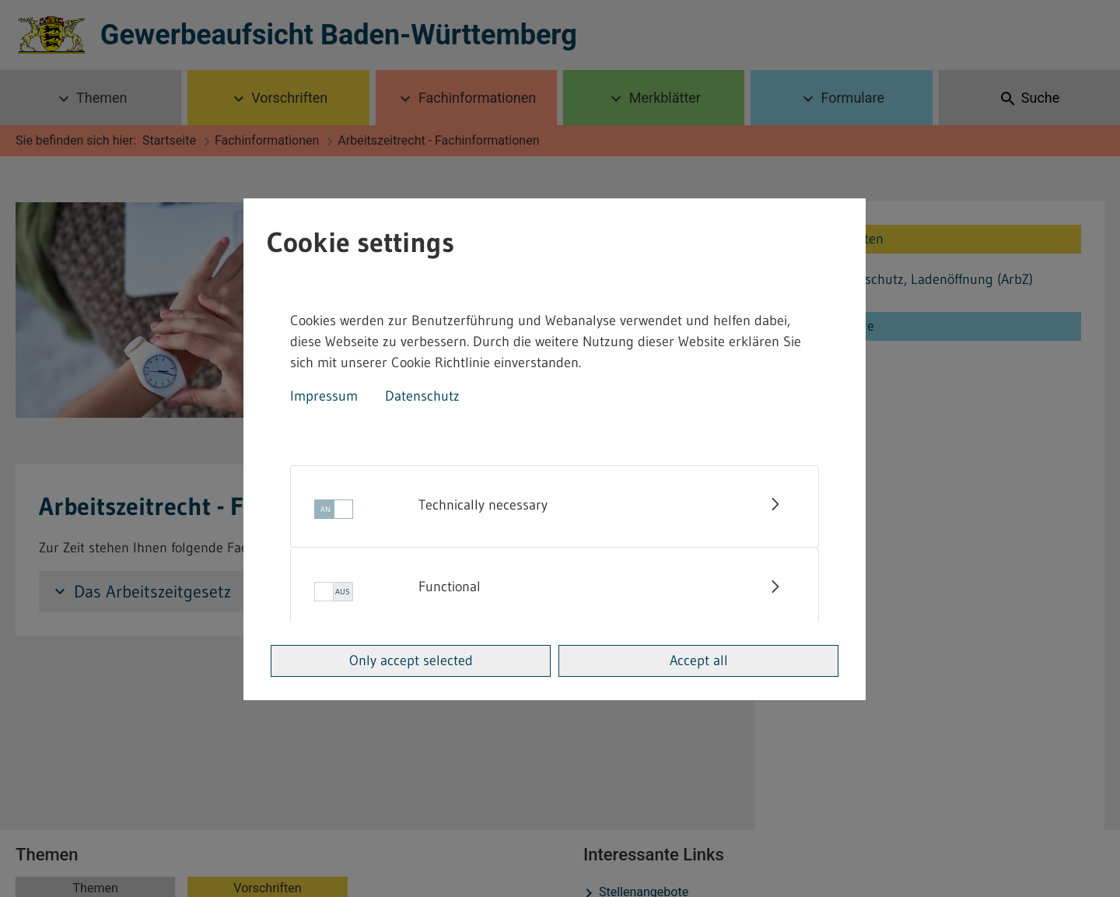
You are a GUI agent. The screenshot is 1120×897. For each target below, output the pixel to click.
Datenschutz (422, 396)
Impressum (324, 396)
